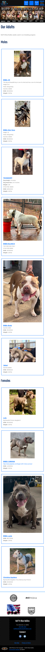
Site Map (16, 643)
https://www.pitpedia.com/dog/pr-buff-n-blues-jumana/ (17, 464)
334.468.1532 (22, 626)
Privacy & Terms (26, 643)
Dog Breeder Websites (14, 649)
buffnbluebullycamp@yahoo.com (22, 628)
